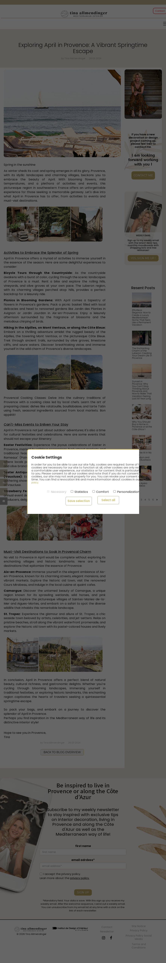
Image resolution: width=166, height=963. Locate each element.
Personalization (126, 492)
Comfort (100, 492)
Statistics (79, 492)
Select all (101, 500)
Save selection (76, 500)
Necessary (56, 492)
